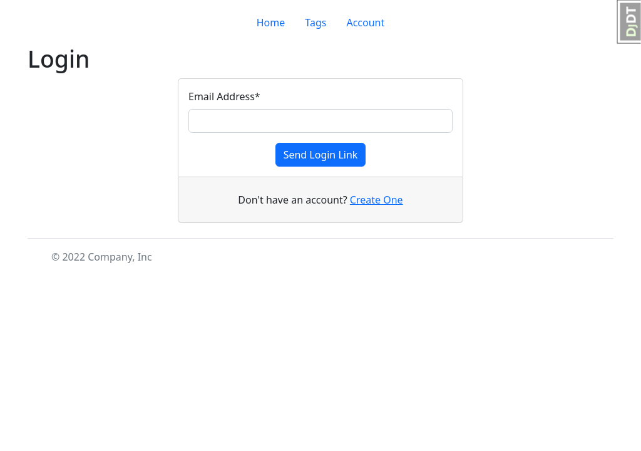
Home (271, 22)
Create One (376, 200)
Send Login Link (321, 155)
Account (365, 22)
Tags (315, 22)
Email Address (224, 96)
